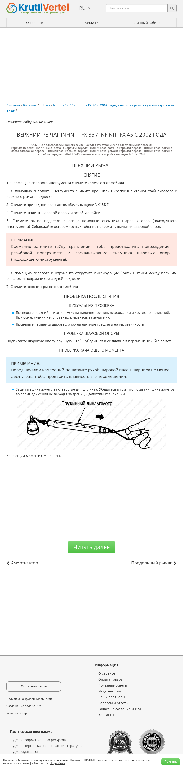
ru (82, 8)
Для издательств (26, 751)
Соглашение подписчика (23, 706)
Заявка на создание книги (119, 709)
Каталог (91, 22)
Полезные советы (112, 685)
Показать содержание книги (29, 121)
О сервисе (34, 22)
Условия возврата (18, 713)
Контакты (106, 715)
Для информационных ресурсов (39, 739)
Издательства (109, 691)
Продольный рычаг (151, 562)
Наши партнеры (111, 697)
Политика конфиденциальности (29, 699)
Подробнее (57, 763)
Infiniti (44, 105)
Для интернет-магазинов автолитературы (47, 745)
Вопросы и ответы (113, 703)
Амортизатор (24, 562)
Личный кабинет (148, 22)
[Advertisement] (91, 63)
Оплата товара (110, 679)
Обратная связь (34, 686)
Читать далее (91, 547)
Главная (13, 105)
